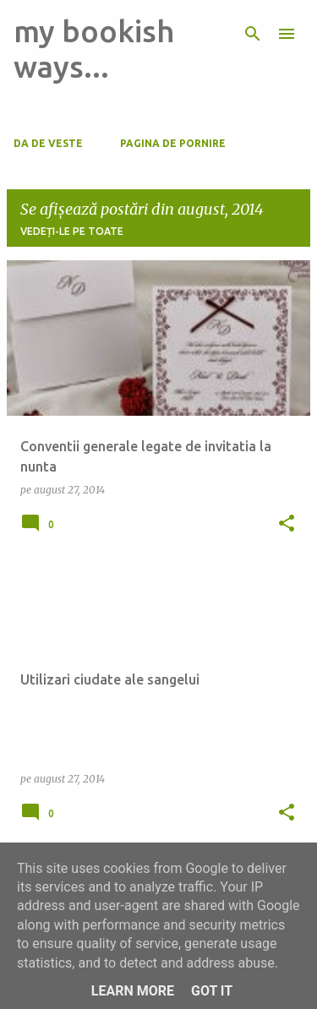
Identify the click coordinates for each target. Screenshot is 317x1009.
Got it (211, 991)
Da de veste (48, 143)
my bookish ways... (94, 49)
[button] (286, 524)
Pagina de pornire (173, 143)
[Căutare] (253, 34)
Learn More (132, 991)
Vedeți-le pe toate (71, 231)
